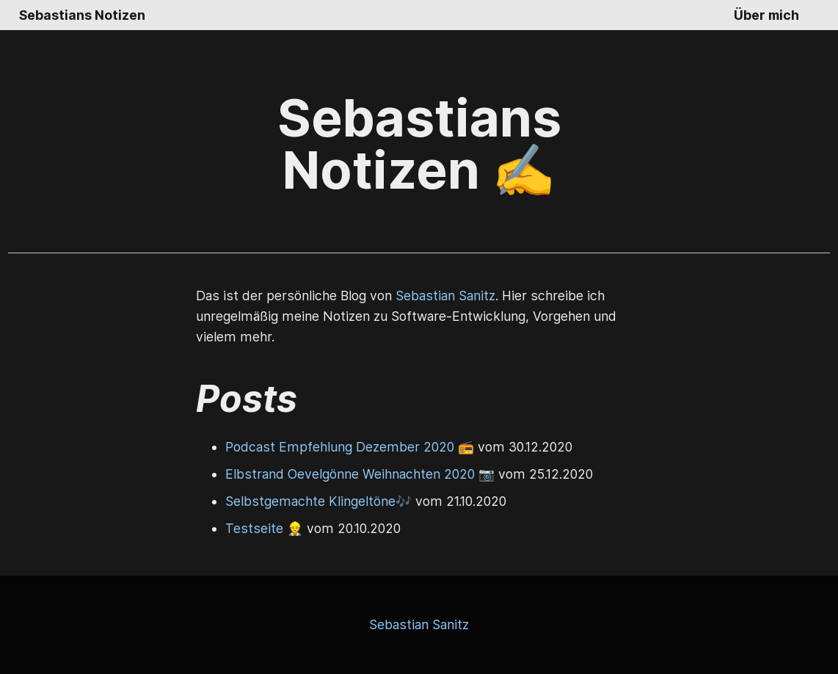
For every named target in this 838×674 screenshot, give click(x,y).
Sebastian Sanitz (445, 295)
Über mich (766, 15)
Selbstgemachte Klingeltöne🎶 (318, 501)
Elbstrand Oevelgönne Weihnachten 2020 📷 (360, 474)
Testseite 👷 (264, 528)
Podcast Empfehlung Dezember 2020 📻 (349, 446)
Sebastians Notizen (82, 15)
